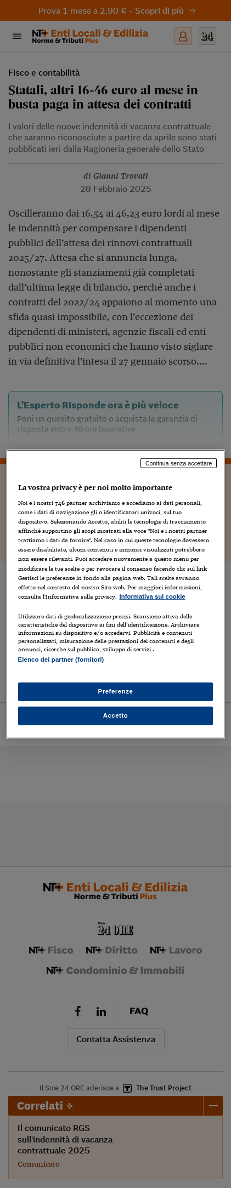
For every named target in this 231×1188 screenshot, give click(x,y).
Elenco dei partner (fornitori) (61, 659)
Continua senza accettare (178, 462)
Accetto (115, 715)
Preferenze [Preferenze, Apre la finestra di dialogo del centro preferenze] (115, 691)
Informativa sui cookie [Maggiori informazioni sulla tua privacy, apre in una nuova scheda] (152, 596)
